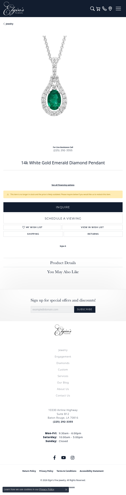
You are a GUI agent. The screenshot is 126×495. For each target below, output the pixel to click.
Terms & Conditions (66, 471)
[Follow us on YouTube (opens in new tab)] (63, 457)
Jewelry (63, 350)
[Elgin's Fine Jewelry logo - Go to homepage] (45, 8)
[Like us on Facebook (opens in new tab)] (54, 457)
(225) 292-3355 (63, 150)
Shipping (33, 234)
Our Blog (63, 382)
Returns (93, 234)
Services (63, 376)
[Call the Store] (63, 421)
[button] (92, 8)
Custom (63, 369)
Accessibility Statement (92, 471)
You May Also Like (63, 271)
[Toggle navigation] (118, 8)
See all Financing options (63, 185)
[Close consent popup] (66, 490)
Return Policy (29, 471)
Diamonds (63, 363)
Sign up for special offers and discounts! (63, 300)
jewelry (9, 23)
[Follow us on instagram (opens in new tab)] (72, 457)
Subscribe (85, 309)
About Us (63, 389)
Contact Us (63, 395)
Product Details (63, 262)
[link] (104, 8)
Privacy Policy (46, 471)
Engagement (63, 356)
